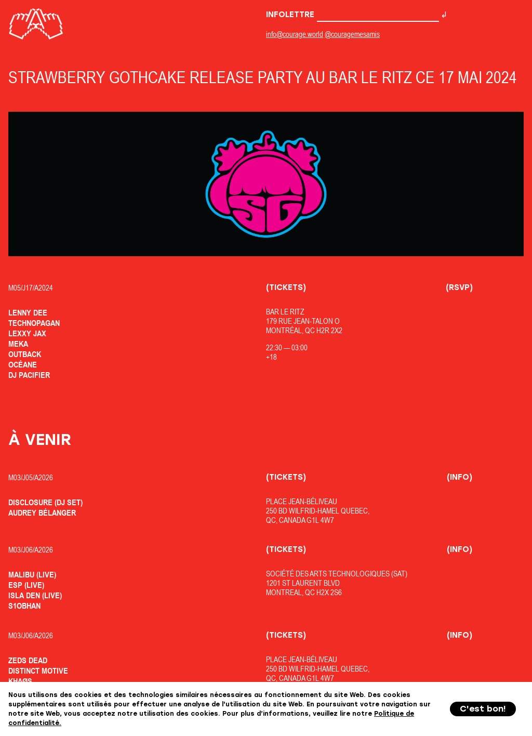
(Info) (459, 477)
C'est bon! (483, 709)
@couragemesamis (352, 34)
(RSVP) (459, 287)
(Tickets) (286, 287)
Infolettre (352, 14)
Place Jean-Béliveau (301, 501)
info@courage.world (294, 34)
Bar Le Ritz (285, 311)
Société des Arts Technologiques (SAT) (336, 573)
